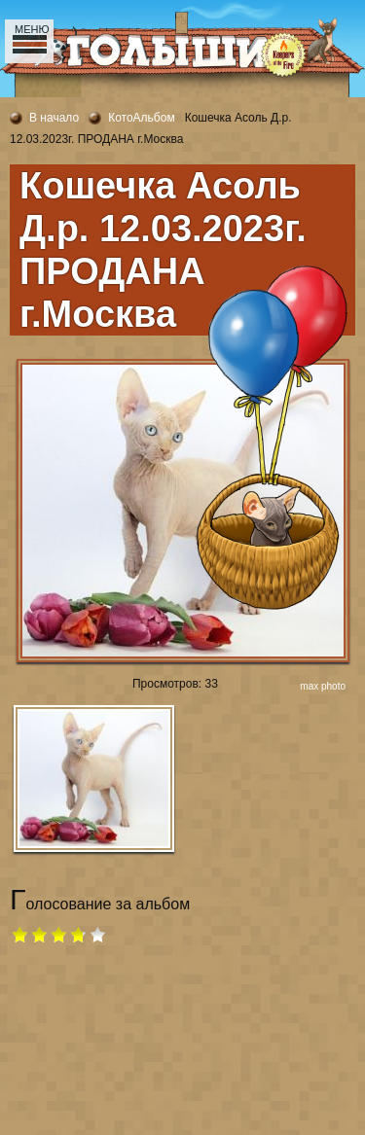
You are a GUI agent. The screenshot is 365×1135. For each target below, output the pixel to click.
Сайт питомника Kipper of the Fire (102, 87)
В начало (54, 117)
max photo (323, 686)
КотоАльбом (141, 117)
